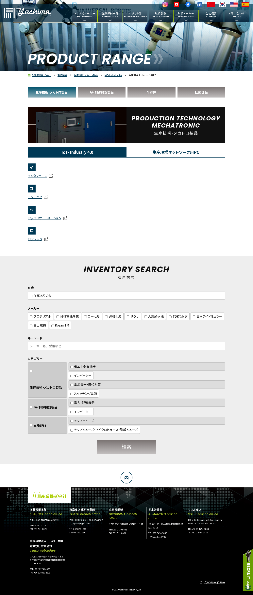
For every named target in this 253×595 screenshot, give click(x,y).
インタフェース (37, 175)
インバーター (81, 375)
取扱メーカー (186, 14)
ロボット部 (135, 14)
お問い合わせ (236, 14)
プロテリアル (40, 316)
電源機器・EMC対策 (85, 384)
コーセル (92, 316)
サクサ (133, 316)
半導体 (151, 92)
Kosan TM (60, 325)
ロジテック (35, 238)
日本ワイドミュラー (207, 316)
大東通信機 (154, 316)
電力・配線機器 (82, 402)
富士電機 (38, 325)
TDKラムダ (178, 316)
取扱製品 (161, 14)
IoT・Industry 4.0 (113, 75)
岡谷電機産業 (67, 316)
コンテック (35, 196)
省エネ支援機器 (83, 366)
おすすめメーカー (84, 14)
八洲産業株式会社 (41, 75)
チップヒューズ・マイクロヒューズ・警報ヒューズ (104, 429)
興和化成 (113, 316)
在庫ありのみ (41, 295)
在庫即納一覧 (110, 14)
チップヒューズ (82, 420)
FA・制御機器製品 (102, 92)
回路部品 (201, 92)
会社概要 (211, 14)
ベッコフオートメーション (44, 218)
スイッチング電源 (83, 393)
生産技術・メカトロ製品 (86, 75)
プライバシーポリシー (214, 582)
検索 (126, 446)
